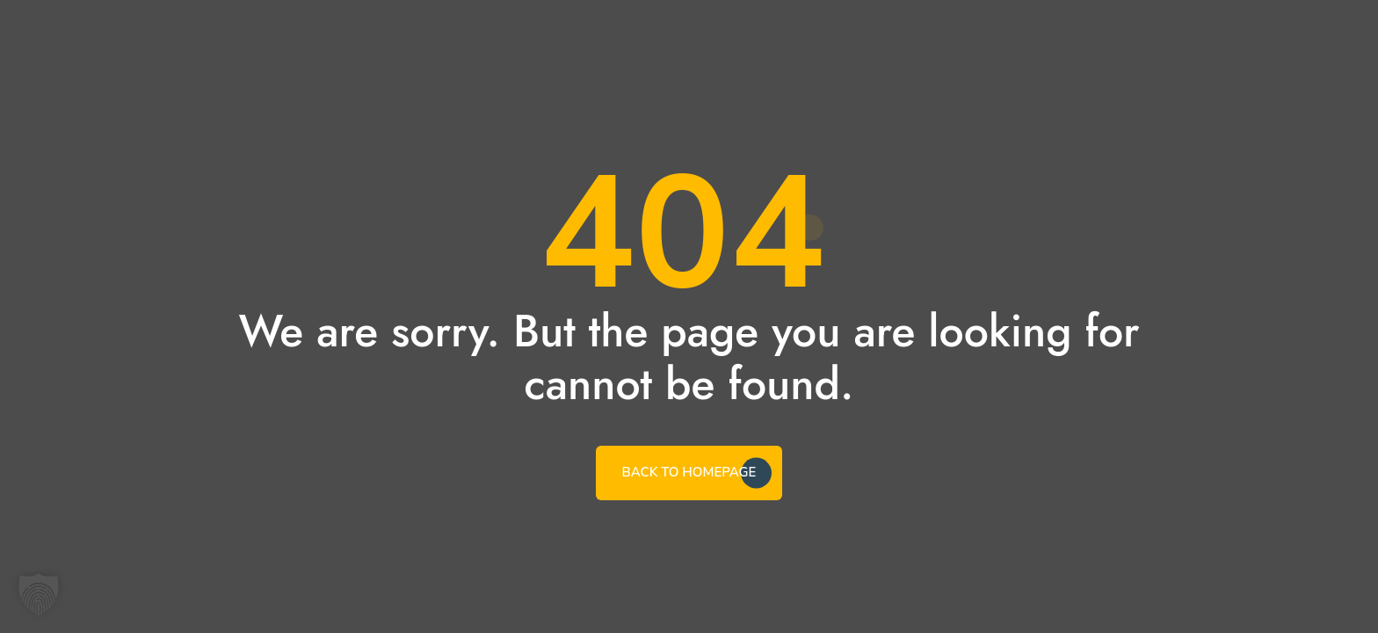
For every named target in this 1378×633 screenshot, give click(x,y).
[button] (38, 594)
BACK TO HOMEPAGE (689, 472)
